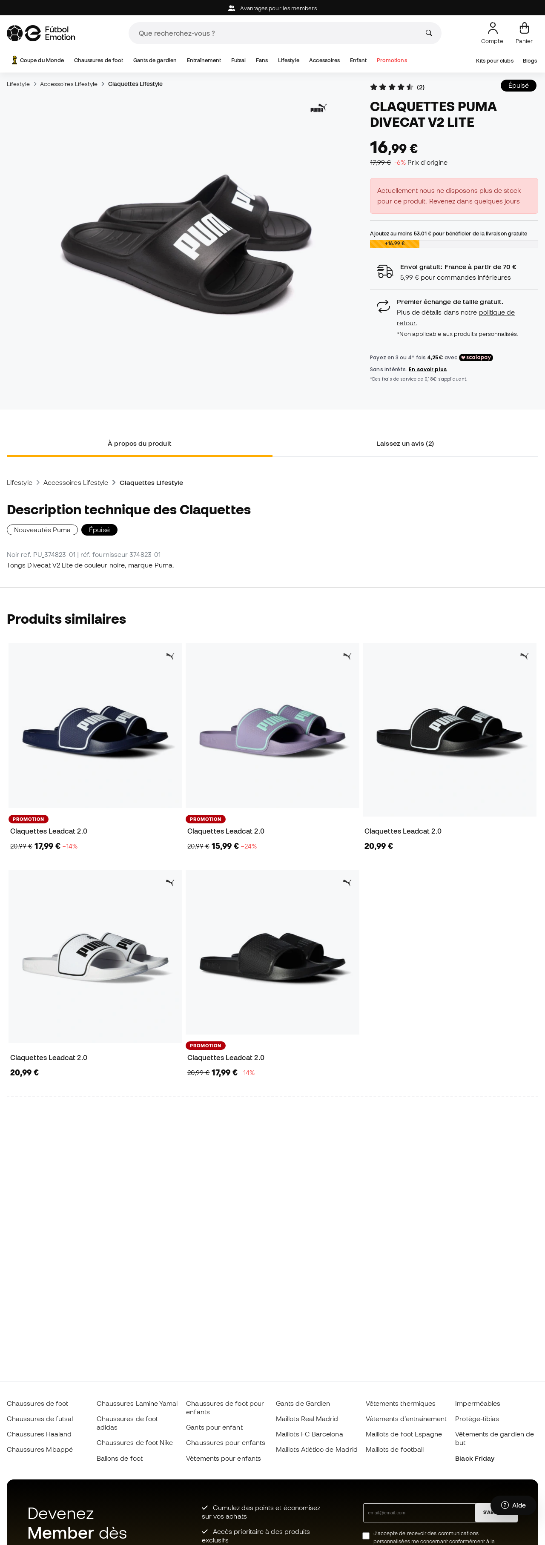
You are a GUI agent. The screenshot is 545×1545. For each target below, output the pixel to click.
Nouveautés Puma (42, 529)
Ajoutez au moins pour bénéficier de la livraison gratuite (448, 233)
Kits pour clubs (494, 60)
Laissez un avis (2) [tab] (405, 443)
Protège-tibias (477, 1418)
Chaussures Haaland (39, 1434)
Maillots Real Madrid (307, 1418)
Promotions (392, 60)
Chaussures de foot (98, 60)
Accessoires (324, 60)
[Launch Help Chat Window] (513, 1505)
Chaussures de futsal (40, 1418)
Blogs (530, 60)
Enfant (358, 60)
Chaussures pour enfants (225, 1442)
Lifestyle (288, 60)
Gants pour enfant (214, 1427)
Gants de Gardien (303, 1403)
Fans (262, 60)
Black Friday (474, 1458)
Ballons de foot (120, 1458)
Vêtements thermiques (401, 1403)
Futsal (238, 60)
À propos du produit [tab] (139, 443)
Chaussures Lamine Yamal (137, 1403)
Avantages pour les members (272, 8)
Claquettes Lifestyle (135, 83)
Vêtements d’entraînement (406, 1418)
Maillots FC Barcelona (309, 1434)
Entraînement (204, 60)
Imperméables (477, 1403)
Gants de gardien (155, 60)
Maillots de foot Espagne (404, 1434)
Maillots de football (395, 1449)
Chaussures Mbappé (40, 1449)
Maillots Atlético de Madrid (317, 1449)
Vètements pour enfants (223, 1458)
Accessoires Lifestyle (69, 83)
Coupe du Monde (37, 60)
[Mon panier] (524, 33)
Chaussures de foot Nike (135, 1442)
